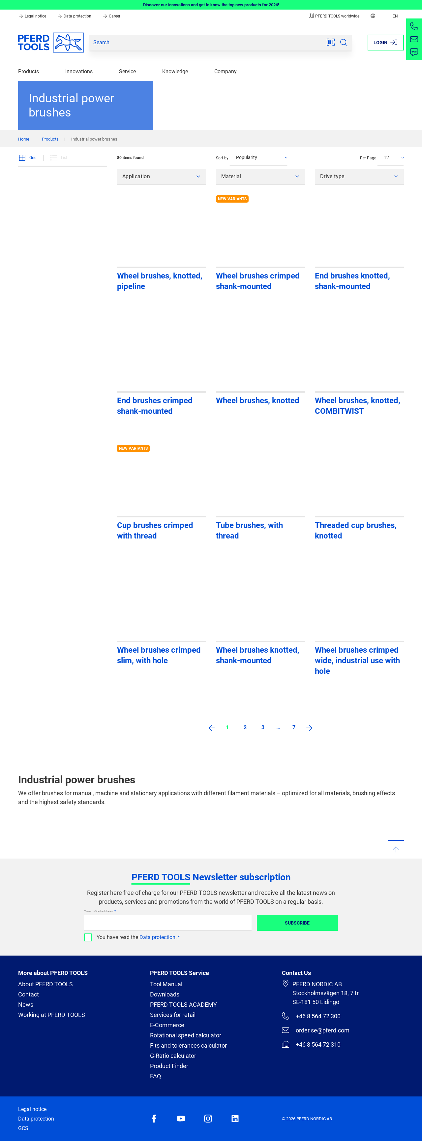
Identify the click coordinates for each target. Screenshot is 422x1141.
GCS (23, 1128)
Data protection (74, 16)
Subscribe (297, 923)
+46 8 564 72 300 (311, 1016)
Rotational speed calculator (185, 1035)
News (25, 1004)
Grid (27, 158)
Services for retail (173, 1014)
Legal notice (32, 16)
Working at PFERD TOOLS (51, 1014)
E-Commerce (167, 1025)
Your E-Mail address (98, 911)
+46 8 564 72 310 (311, 1044)
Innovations (79, 71)
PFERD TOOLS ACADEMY (183, 1004)
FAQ (155, 1076)
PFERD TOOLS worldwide (334, 16)
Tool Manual (166, 984)
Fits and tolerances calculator (188, 1045)
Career (111, 16)
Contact (28, 994)
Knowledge (175, 71)
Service (127, 71)
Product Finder (169, 1065)
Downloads (164, 994)
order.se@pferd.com (315, 1030)
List (58, 158)
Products (28, 71)
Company (225, 71)
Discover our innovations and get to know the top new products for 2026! (211, 4)
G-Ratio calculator (173, 1055)
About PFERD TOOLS (45, 984)
